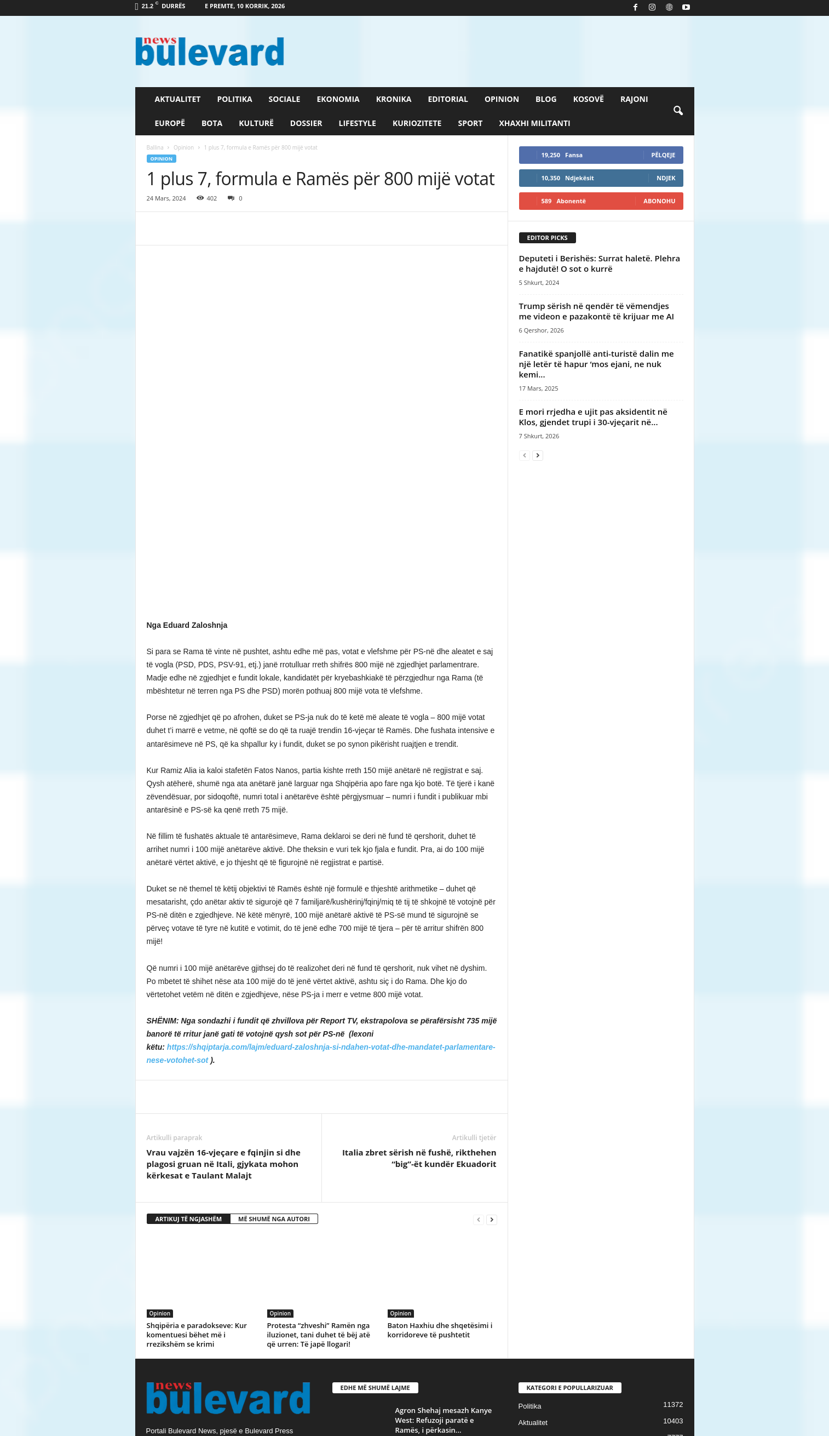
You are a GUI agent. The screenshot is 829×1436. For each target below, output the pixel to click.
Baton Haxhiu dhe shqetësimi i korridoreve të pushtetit (440, 1154)
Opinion (502, 99)
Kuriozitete (417, 123)
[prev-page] (478, 1044)
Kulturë (256, 123)
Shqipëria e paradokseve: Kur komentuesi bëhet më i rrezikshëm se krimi (197, 1159)
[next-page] (491, 1044)
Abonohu (659, 201)
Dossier (306, 123)
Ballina (155, 147)
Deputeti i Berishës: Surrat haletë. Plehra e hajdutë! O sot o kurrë (600, 263)
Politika (234, 99)
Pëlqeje (664, 155)
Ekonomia (337, 99)
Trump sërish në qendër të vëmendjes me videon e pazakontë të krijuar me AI (597, 311)
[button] (678, 111)
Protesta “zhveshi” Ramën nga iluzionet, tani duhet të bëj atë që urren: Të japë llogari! (318, 1159)
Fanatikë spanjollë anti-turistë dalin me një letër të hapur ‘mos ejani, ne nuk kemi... (596, 364)
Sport (470, 123)
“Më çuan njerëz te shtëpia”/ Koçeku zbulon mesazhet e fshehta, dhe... (443, 1351)
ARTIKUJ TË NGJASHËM (189, 1043)
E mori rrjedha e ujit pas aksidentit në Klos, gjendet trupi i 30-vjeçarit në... (593, 416)
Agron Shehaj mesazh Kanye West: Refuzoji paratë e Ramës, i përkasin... (443, 1245)
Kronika (394, 99)
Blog (546, 99)
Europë (170, 123)
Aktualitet (178, 99)
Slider (528, 1280)
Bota (212, 123)
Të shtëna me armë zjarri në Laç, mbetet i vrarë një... (443, 1293)
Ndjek (666, 178)
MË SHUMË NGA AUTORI (274, 1043)
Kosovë (588, 99)
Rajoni (634, 99)
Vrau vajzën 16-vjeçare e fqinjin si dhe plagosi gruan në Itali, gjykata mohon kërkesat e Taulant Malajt (224, 988)
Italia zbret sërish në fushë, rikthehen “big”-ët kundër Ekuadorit (419, 982)
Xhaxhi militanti (534, 123)
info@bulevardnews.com (227, 1301)
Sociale (285, 99)
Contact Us (668, 1424)
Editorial (448, 99)
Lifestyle (357, 123)
